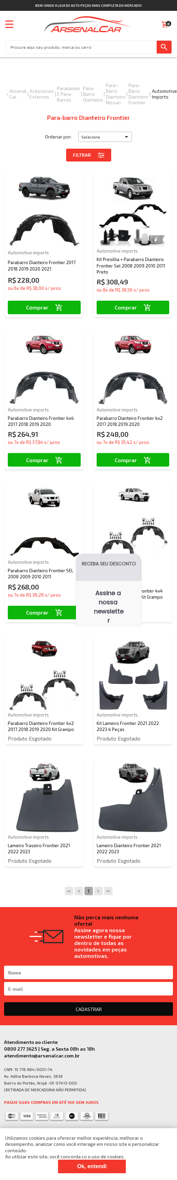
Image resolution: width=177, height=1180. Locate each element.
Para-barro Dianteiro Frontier (138, 93)
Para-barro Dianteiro (93, 94)
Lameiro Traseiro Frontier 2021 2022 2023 (39, 848)
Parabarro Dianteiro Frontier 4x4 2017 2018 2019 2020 (41, 421)
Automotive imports (164, 94)
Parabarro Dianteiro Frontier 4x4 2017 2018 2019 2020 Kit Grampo (130, 594)
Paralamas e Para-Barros (68, 94)
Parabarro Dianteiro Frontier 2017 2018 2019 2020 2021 (42, 265)
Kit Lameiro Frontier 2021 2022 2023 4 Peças (128, 726)
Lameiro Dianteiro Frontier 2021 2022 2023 (129, 848)
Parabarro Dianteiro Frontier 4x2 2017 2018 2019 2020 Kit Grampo (41, 726)
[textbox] (81, 47)
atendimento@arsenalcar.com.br (42, 1055)
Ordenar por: (58, 137)
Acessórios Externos (41, 94)
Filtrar (88, 155)
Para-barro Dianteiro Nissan (115, 93)
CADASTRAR (89, 1009)
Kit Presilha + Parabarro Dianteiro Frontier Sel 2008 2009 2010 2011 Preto (131, 265)
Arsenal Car (17, 94)
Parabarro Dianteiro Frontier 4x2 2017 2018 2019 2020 (130, 421)
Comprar (44, 307)
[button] (105, 137)
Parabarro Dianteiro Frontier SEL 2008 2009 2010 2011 (40, 573)
